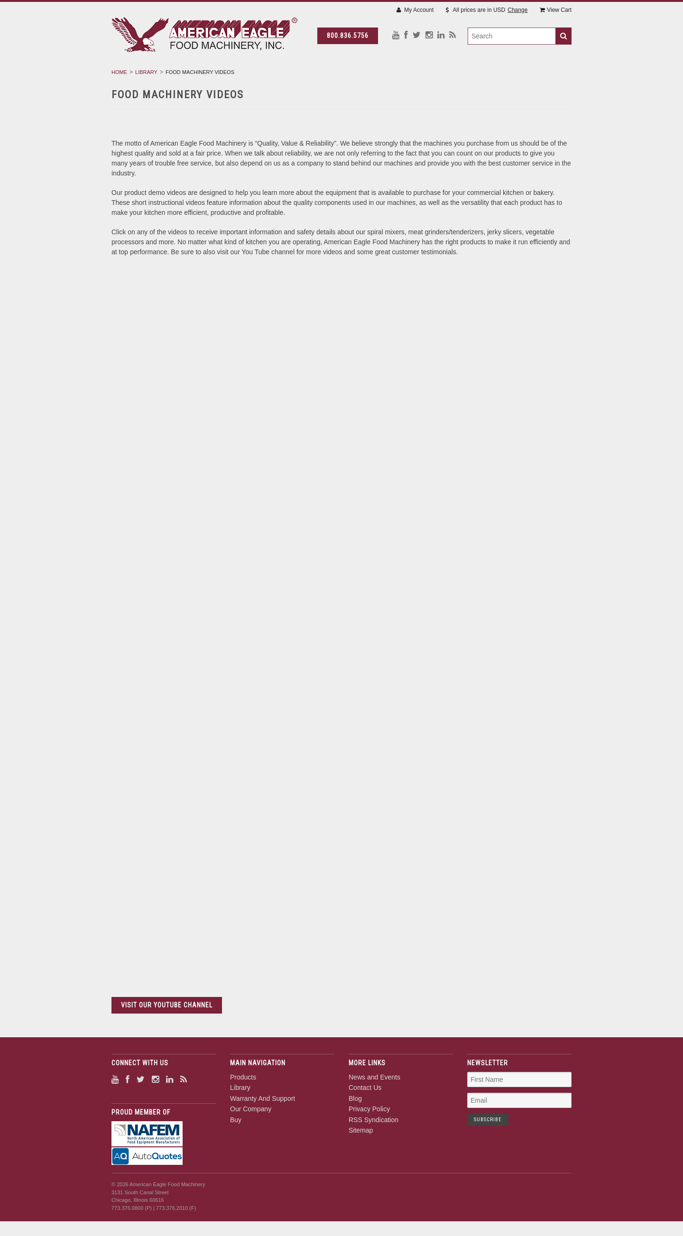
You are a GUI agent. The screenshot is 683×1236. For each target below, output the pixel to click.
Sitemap (361, 1155)
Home (119, 97)
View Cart (556, 10)
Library (268, 76)
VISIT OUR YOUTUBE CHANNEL (166, 1030)
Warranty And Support (343, 76)
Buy (477, 76)
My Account (415, 10)
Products (217, 76)
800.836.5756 (357, 35)
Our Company (428, 76)
